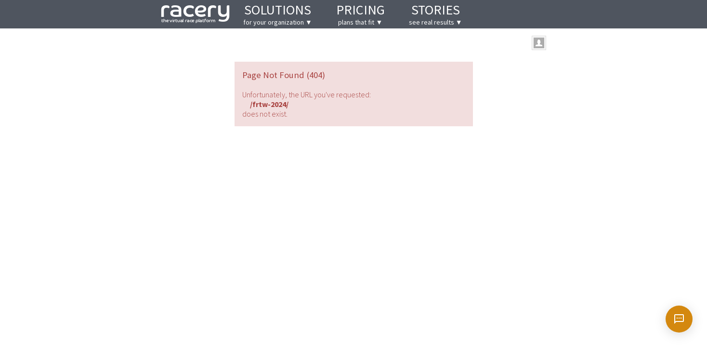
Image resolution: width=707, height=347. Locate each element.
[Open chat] (679, 319)
